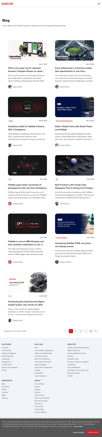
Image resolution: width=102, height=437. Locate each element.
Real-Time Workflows (42, 359)
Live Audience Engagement (44, 350)
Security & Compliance (10, 367)
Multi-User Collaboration (43, 353)
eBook (4, 395)
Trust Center (39, 406)
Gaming (70, 356)
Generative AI (6, 362)
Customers (5, 387)
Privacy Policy (39, 395)
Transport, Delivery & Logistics (78, 362)
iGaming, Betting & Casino (76, 353)
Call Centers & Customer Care (78, 370)
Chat (36, 348)
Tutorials (5, 392)
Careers (37, 387)
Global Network (7, 356)
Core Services (6, 350)
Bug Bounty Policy (41, 401)
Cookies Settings (40, 412)
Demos (4, 389)
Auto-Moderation (41, 376)
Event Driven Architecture (43, 367)
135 (90, 331)
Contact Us (38, 404)
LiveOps (37, 370)
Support (37, 389)
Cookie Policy (39, 409)
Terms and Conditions (42, 398)
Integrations (6, 359)
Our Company (39, 384)
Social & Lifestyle (73, 373)
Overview (5, 348)
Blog (3, 384)
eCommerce (71, 365)
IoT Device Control (41, 356)
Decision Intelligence (9, 353)
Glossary (5, 398)
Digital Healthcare (73, 350)
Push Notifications (73, 367)
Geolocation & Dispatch (43, 362)
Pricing (4, 370)
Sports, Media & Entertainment (78, 348)
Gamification (39, 373)
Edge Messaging (40, 365)
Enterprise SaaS (73, 359)
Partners (38, 392)
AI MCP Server (7, 365)
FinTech (70, 376)
